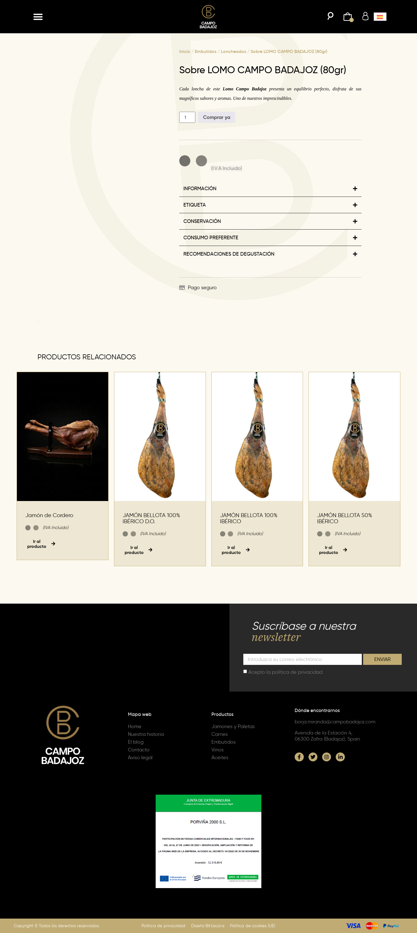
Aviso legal (140, 757)
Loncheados (233, 51)
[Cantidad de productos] (187, 117)
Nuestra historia (146, 734)
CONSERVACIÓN (202, 221)
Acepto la (285, 672)
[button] (38, 16)
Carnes (219, 734)
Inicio (184, 51)
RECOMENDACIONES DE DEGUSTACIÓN (228, 254)
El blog (135, 742)
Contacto (139, 750)
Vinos (217, 750)
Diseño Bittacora (207, 925)
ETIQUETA (194, 205)
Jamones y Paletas (233, 726)
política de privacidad (297, 672)
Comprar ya (216, 117)
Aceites (219, 757)
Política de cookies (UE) (253, 925)
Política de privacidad (163, 925)
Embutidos (205, 51)
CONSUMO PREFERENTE (210, 238)
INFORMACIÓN (199, 188)
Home (134, 726)
